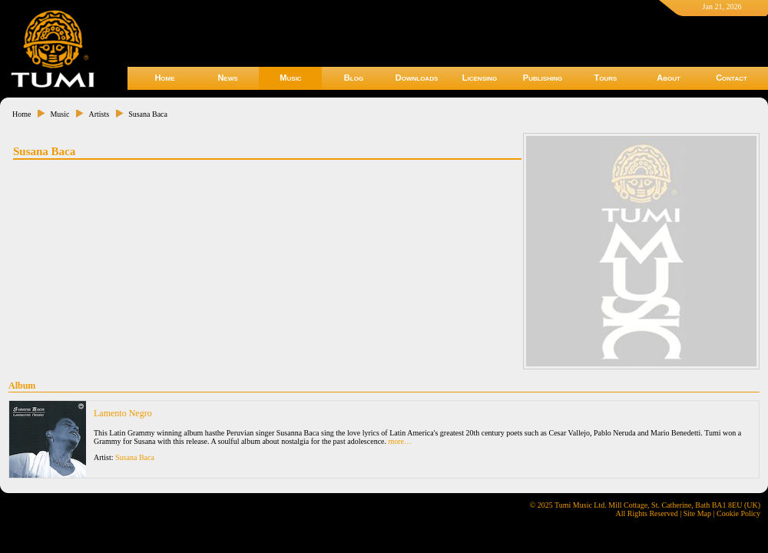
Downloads (417, 77)
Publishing (542, 77)
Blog (353, 77)
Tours (605, 77)
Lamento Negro (123, 413)
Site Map (697, 513)
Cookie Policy (738, 513)
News (227, 77)
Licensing (479, 77)
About (668, 77)
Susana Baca (147, 114)
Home (164, 77)
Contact (731, 77)
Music (290, 77)
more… (400, 441)
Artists (98, 114)
